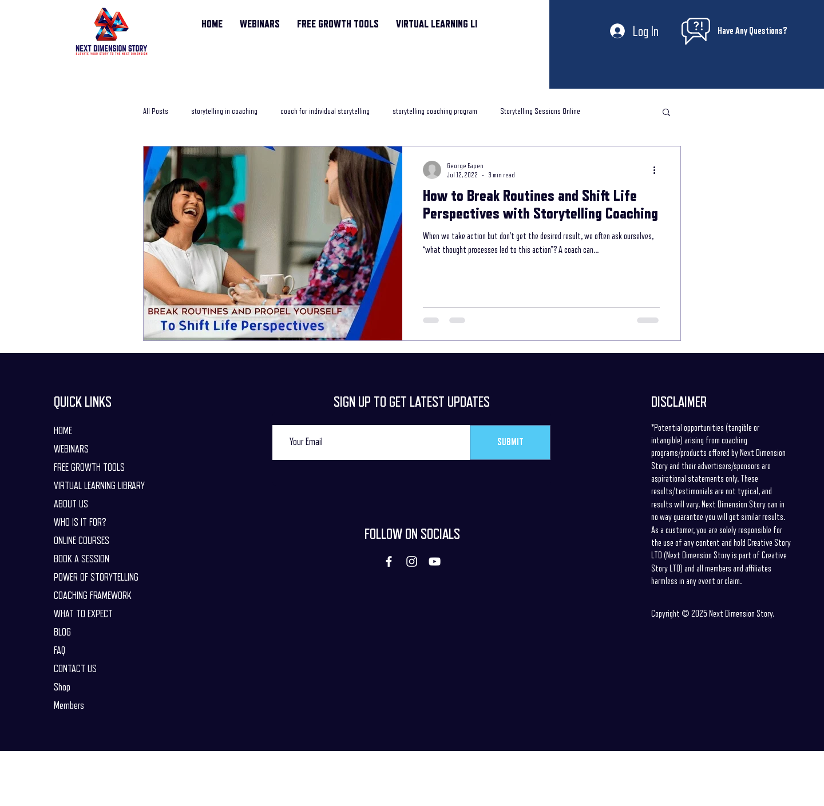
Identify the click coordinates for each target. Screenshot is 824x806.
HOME (63, 431)
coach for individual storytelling (325, 111)
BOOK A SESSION (81, 559)
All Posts (155, 111)
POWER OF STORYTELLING (96, 577)
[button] (666, 113)
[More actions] (658, 170)
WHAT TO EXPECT (83, 614)
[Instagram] (412, 561)
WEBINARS (71, 449)
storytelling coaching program (435, 111)
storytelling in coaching (224, 111)
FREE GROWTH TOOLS (89, 467)
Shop (62, 687)
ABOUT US (71, 504)
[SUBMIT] (510, 442)
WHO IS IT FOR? (80, 522)
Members (69, 705)
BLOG (62, 632)
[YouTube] (434, 561)
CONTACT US (75, 669)
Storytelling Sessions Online (540, 111)
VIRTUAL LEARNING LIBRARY (96, 486)
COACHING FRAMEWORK (93, 595)
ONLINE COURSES (81, 540)
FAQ (59, 650)
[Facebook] (389, 561)
